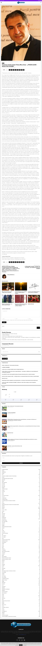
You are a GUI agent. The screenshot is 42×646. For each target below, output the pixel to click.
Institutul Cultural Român (6, 539)
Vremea (3, 386)
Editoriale (4, 403)
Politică (3, 573)
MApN (3, 555)
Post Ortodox (4, 577)
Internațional (4, 542)
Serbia (3, 594)
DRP (2, 512)
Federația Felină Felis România (6, 526)
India (3, 538)
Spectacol (3, 598)
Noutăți (3, 565)
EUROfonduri (4, 517)
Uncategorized (4, 611)
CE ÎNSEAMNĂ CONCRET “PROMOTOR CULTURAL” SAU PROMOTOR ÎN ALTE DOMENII (32, 267)
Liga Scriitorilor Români (5, 551)
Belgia (3, 481)
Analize (3, 473)
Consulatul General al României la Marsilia (8, 500)
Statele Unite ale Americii (6, 600)
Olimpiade (3, 568)
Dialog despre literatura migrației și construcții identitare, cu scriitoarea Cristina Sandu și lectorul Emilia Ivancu (20, 380)
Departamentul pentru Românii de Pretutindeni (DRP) (10, 504)
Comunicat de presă (5, 495)
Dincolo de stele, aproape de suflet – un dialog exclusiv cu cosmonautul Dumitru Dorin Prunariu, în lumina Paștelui (20, 376)
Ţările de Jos (4, 604)
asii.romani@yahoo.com (22, 634)
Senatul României (4, 591)
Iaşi (2, 534)
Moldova (3, 560)
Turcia (3, 608)
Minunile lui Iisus (4, 378)
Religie (3, 581)
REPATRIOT (3, 582)
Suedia (3, 603)
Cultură (3, 503)
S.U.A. (3, 585)
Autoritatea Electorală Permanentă (7, 478)
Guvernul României (5, 533)
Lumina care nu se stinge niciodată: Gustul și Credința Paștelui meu (13, 369)
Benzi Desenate (4, 482)
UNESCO (3, 612)
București (3, 486)
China (3, 494)
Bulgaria (3, 487)
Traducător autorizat (5, 607)
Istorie (3, 546)
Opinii (3, 569)
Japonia (3, 548)
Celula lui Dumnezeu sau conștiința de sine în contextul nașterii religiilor (21, 292)
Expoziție (3, 522)
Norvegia (3, 564)
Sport (3, 599)
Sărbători (3, 590)
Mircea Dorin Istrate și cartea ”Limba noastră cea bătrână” (7, 292)
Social (3, 595)
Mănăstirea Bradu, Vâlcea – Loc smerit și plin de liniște (7, 304)
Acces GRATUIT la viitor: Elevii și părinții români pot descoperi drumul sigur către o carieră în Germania (17, 339)
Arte (2, 474)
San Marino (4, 586)
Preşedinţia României (5, 578)
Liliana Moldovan (5, 67)
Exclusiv (3, 520)
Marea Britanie (4, 556)
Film (2, 529)
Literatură (3, 552)
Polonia (3, 574)
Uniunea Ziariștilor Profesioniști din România (9, 616)
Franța (3, 530)
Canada (3, 490)
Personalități (4, 572)
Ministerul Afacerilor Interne (6, 559)
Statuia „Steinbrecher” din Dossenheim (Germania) (9, 333)
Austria (3, 477)
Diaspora (3, 507)
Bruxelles (3, 483)
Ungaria (3, 613)
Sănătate (3, 587)
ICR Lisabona (4, 535)
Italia (3, 547)
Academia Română (5, 469)
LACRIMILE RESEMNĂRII (6, 367)
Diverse (3, 508)
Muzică (3, 561)
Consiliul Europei (4, 499)
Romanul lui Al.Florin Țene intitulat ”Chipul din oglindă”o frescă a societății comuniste (21, 305)
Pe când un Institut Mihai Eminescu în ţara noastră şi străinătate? (34, 292)
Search (3, 326)
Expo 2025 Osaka (4, 521)
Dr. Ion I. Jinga (4, 509)
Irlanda (3, 543)
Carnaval (3, 491)
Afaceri (3, 470)
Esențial (3, 516)
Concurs (3, 496)
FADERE (3, 525)
